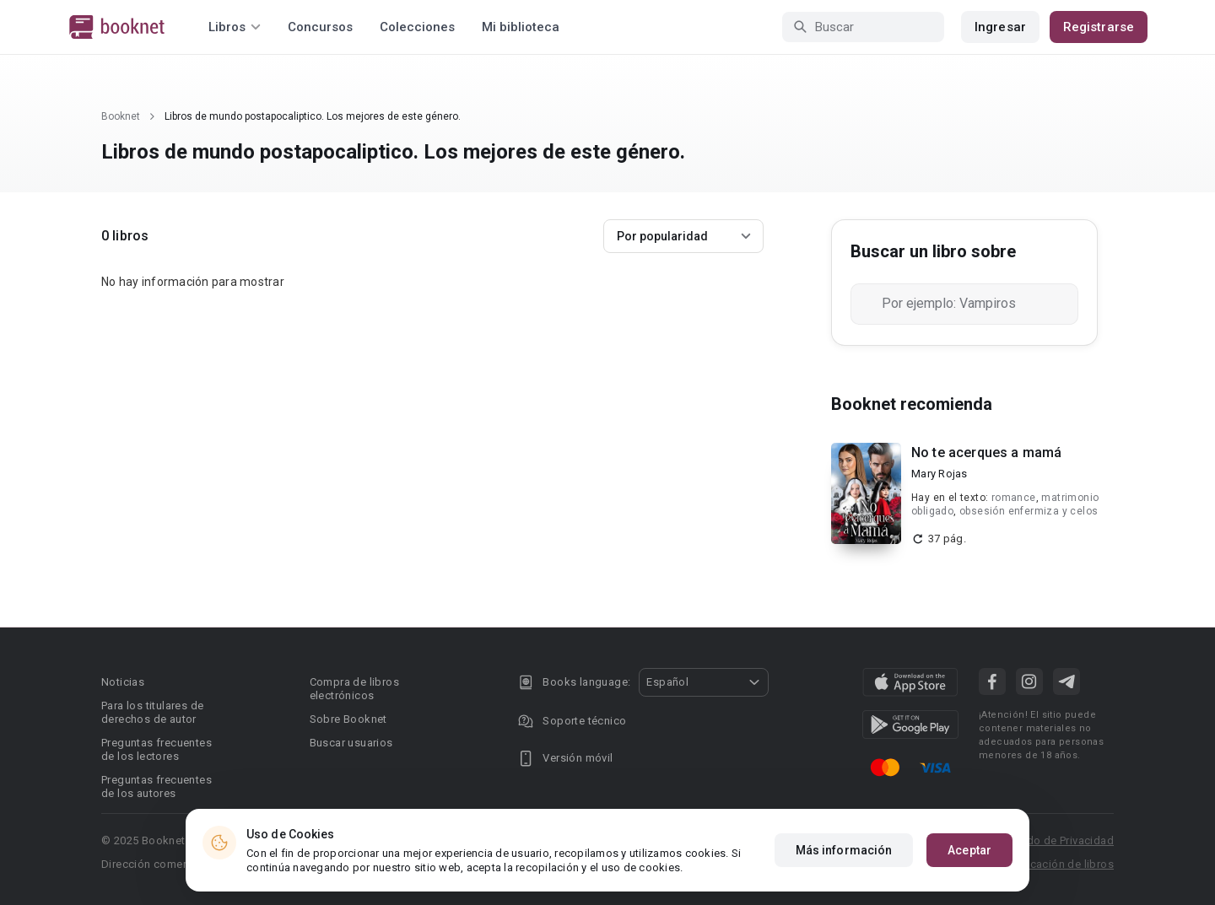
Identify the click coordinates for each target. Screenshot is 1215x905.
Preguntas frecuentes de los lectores (156, 749)
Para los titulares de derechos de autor (152, 712)
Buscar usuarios (351, 742)
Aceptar (969, 850)
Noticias (122, 682)
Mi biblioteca (520, 27)
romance (1013, 498)
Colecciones (417, 27)
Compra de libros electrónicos (354, 689)
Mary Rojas (939, 473)
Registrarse (1098, 27)
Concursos (320, 27)
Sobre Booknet (348, 719)
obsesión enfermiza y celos (1028, 511)
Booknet (120, 116)
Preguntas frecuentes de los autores (156, 786)
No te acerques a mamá (986, 452)
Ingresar (1000, 27)
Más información (844, 850)
